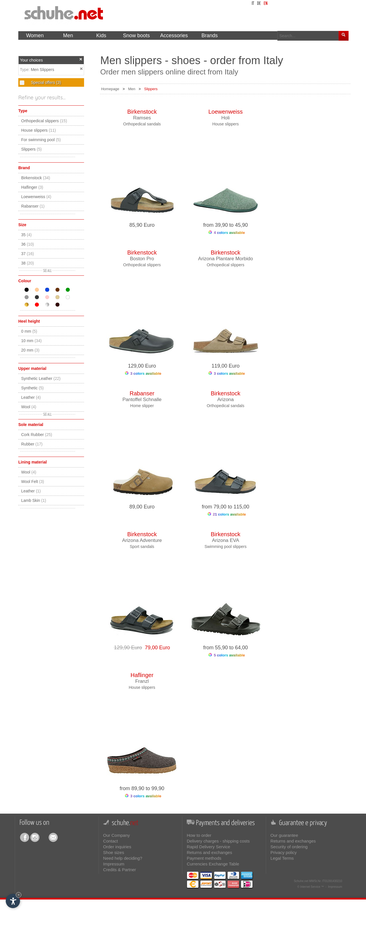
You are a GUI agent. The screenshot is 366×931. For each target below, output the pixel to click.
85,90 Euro (142, 225)
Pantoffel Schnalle (142, 399)
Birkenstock (35, 177)
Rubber (32, 444)
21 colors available (227, 514)
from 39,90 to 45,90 (225, 225)
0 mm (29, 331)
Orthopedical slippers (44, 121)
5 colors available (226, 655)
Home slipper (142, 405)
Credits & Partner (119, 869)
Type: (25, 69)
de (259, 3)
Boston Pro (142, 258)
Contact (110, 841)
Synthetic (32, 388)
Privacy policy (283, 852)
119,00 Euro (226, 366)
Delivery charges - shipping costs (218, 841)
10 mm (31, 340)
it (253, 3)
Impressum (113, 863)
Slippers (31, 149)
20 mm (30, 350)
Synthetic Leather (41, 378)
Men (131, 89)
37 (27, 253)
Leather (31, 397)
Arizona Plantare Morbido (225, 258)
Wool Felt (32, 481)
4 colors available (226, 232)
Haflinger (32, 187)
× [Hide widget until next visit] (18, 895)
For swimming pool (41, 139)
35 (26, 234)
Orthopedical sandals (142, 124)
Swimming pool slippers (225, 546)
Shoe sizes (113, 852)
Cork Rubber (36, 434)
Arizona (225, 399)
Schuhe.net (301, 881)
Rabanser (33, 206)
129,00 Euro (142, 366)
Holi (225, 118)
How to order (199, 835)
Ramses (142, 118)
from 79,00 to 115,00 (225, 507)
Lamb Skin (33, 500)
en (266, 3)
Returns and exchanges (209, 852)
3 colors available (143, 373)
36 (27, 244)
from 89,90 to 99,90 (142, 788)
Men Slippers (42, 69)
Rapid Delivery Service (208, 846)
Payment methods (204, 858)
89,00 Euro (142, 507)
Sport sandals (142, 546)
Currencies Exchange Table (213, 863)
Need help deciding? (122, 858)
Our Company (116, 835)
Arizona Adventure (142, 540)
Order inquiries (117, 846)
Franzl (142, 681)
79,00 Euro (156, 647)
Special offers (45, 82)
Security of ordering (289, 846)
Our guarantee (284, 835)
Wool (28, 407)
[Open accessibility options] (13, 901)
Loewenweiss (36, 196)
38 (27, 263)
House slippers (38, 130)
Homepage (110, 89)
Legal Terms (282, 858)
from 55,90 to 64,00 (225, 647)
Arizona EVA (225, 540)
